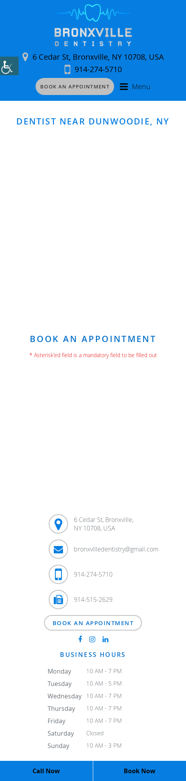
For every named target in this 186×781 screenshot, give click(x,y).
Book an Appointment (74, 86)
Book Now (139, 771)
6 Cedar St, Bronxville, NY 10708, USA (93, 57)
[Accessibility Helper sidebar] (9, 66)
